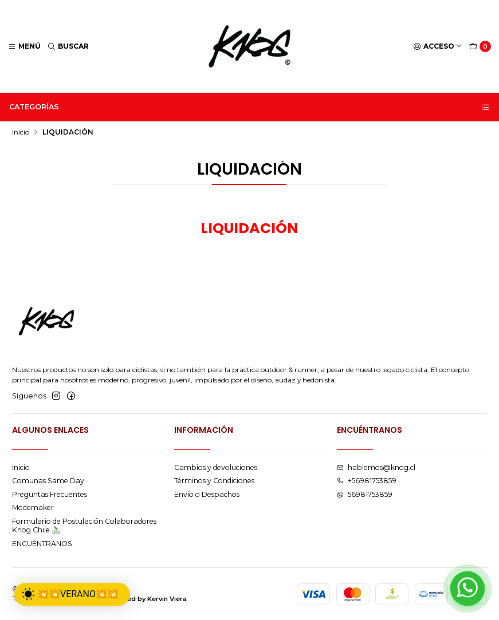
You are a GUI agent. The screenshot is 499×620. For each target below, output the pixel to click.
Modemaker (33, 507)
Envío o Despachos (206, 494)
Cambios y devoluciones (215, 467)
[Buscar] (68, 47)
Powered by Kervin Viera (146, 599)
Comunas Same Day (48, 480)
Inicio (20, 132)
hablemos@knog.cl (376, 467)
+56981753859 (366, 480)
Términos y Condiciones (214, 480)
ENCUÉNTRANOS (42, 543)
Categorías (249, 107)
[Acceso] (438, 47)
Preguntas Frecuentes (49, 494)
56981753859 (364, 494)
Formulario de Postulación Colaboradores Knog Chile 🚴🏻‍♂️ (84, 525)
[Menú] (24, 47)
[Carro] (480, 47)
